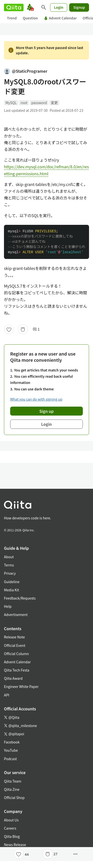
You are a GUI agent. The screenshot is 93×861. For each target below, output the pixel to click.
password (39, 102)
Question (30, 17)
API (6, 694)
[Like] (9, 329)
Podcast (10, 758)
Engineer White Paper (21, 686)
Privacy (10, 573)
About (9, 556)
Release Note (14, 636)
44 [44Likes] (27, 854)
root (24, 102)
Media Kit (11, 589)
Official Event (14, 645)
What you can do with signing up (36, 399)
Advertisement (16, 614)
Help (8, 606)
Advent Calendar (60, 17)
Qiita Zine (12, 789)
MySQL (11, 102)
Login (58, 7)
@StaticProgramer (25, 71)
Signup (79, 7)
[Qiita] (14, 7)
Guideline (12, 581)
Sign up (46, 411)
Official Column (16, 653)
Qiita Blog (12, 836)
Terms (9, 564)
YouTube (11, 750)
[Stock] (23, 329)
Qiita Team (12, 781)
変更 (54, 102)
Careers (10, 828)
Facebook (12, 741)
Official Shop (14, 797)
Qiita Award (13, 678)
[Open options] (75, 854)
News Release (15, 844)
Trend (12, 17)
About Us (11, 819)
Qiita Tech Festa (16, 670)
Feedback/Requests (20, 598)
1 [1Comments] (36, 329)
